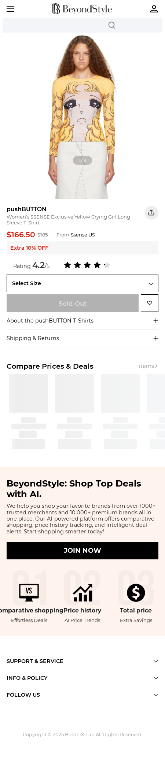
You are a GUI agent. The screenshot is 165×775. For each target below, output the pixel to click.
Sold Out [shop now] (73, 303)
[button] (151, 213)
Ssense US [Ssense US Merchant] (83, 235)
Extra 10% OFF (29, 248)
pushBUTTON (27, 209)
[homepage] (82, 9)
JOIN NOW (82, 551)
